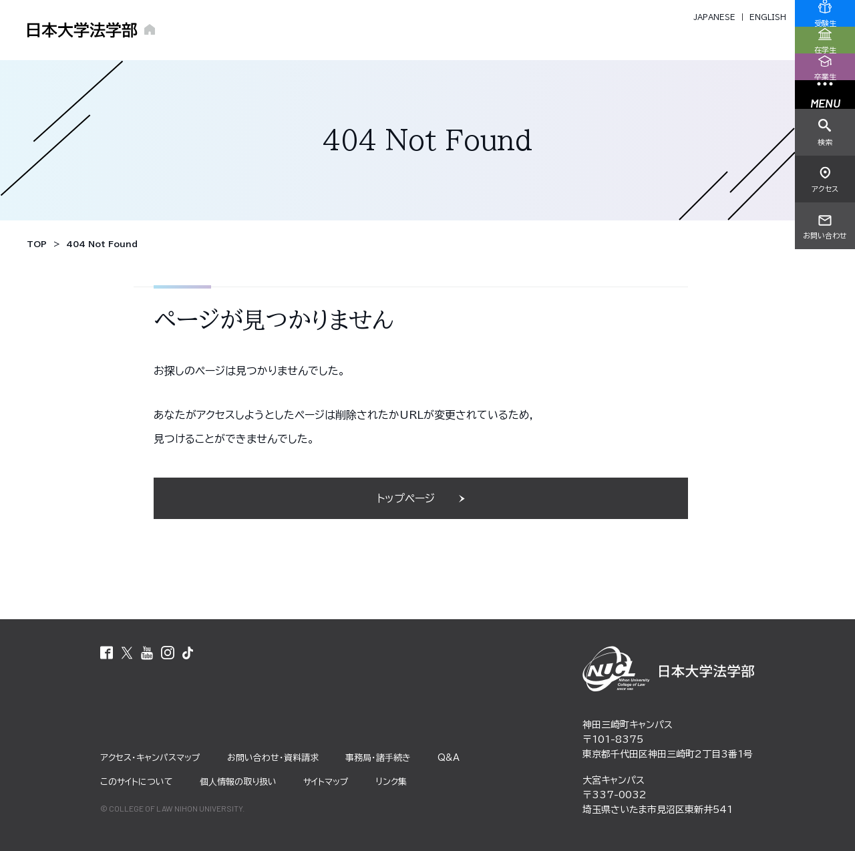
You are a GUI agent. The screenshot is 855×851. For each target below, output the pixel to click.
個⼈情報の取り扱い (238, 782)
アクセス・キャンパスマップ (150, 757)
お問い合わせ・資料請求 (273, 757)
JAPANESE (714, 17)
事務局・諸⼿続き (378, 757)
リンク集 (391, 782)
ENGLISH (767, 17)
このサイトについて (136, 782)
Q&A (449, 757)
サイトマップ (326, 782)
